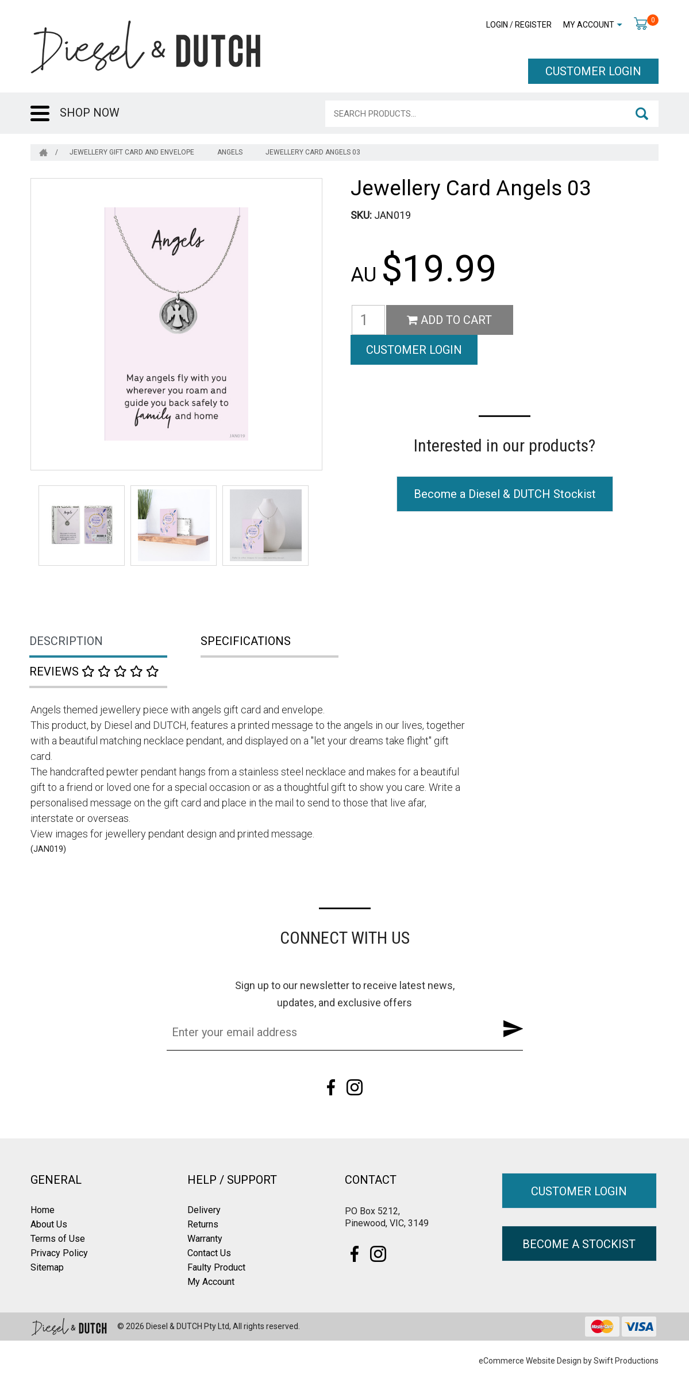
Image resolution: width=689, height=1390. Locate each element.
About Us (48, 1224)
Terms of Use (57, 1238)
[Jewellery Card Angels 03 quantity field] (368, 320)
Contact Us (209, 1253)
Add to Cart (449, 320)
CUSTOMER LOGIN (593, 71)
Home (42, 1209)
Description (66, 641)
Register (533, 24)
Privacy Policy (59, 1253)
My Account (588, 24)
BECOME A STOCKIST (579, 1244)
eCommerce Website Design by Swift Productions (569, 1360)
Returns (202, 1224)
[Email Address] (327, 1032)
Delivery (204, 1209)
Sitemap (47, 1267)
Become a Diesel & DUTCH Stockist (505, 464)
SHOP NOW (90, 112)
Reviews (94, 671)
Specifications (246, 641)
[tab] (116, 642)
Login (497, 24)
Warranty (204, 1238)
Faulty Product (216, 1267)
